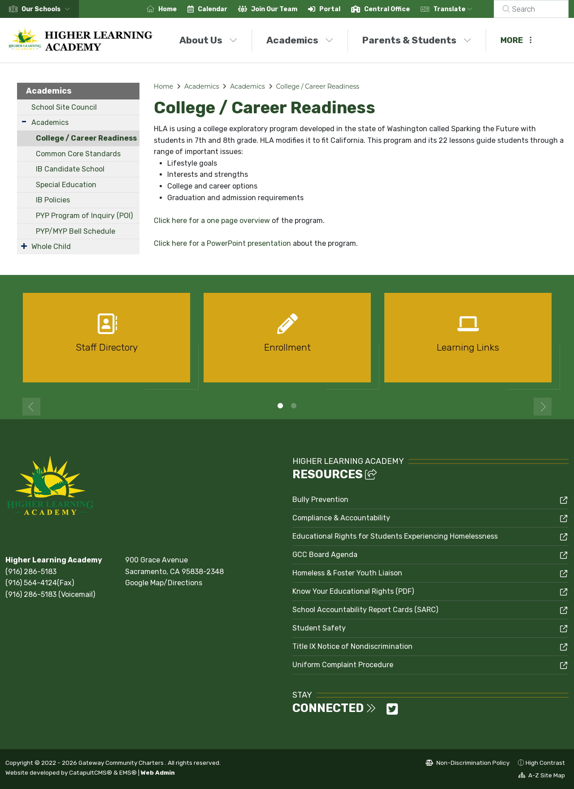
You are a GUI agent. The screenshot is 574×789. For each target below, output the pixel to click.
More (516, 40)
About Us (208, 40)
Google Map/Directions (163, 583)
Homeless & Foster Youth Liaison (347, 573)
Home (178, 9)
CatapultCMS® (90, 772)
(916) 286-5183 (31, 571)
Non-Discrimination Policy (467, 764)
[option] (106, 341)
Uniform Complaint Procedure (342, 664)
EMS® (128, 772)
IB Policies (53, 200)
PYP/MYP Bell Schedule (75, 231)
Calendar (223, 9)
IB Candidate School (70, 169)
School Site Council (64, 107)
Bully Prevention (320, 499)
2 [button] (293, 405)
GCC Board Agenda (324, 554)
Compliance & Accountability (341, 518)
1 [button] (280, 405)
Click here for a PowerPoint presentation (222, 243)
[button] (48, 9)
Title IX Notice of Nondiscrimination (352, 646)
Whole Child (51, 246)
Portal (340, 9)
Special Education (66, 184)
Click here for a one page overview (212, 220)
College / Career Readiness (86, 138)
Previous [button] (31, 407)
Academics (299, 40)
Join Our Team (285, 9)
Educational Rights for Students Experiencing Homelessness (395, 536)
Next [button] (543, 407)
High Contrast (545, 762)
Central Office (398, 9)
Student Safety (319, 628)
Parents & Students (416, 40)
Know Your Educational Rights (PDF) (353, 591)
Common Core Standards (78, 154)
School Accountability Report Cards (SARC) (365, 609)
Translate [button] (463, 9)
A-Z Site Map (541, 776)
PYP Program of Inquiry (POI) (84, 215)
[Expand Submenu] (24, 122)
